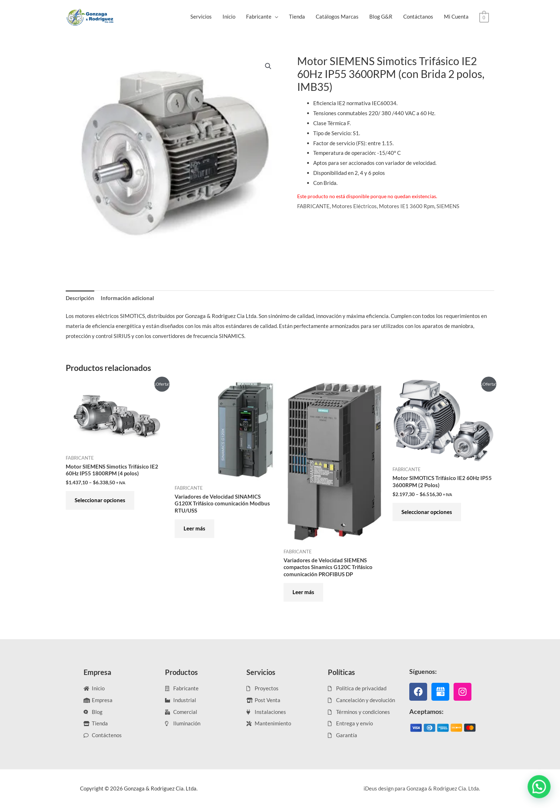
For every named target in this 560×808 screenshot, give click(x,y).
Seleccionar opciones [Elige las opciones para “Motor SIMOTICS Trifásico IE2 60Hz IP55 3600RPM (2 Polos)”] (426, 512)
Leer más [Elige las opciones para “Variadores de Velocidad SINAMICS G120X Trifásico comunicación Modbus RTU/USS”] (194, 528)
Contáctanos (418, 16)
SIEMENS (447, 206)
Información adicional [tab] (127, 298)
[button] (268, 66)
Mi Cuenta (456, 16)
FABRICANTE (313, 206)
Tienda (297, 16)
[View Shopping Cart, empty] (484, 17)
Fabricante (258, 16)
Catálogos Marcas (337, 16)
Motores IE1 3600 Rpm (406, 206)
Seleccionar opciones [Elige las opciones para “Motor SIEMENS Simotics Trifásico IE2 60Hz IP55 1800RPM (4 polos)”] (100, 500)
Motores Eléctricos (354, 206)
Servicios (201, 16)
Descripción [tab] (80, 298)
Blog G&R (380, 16)
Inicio (228, 16)
